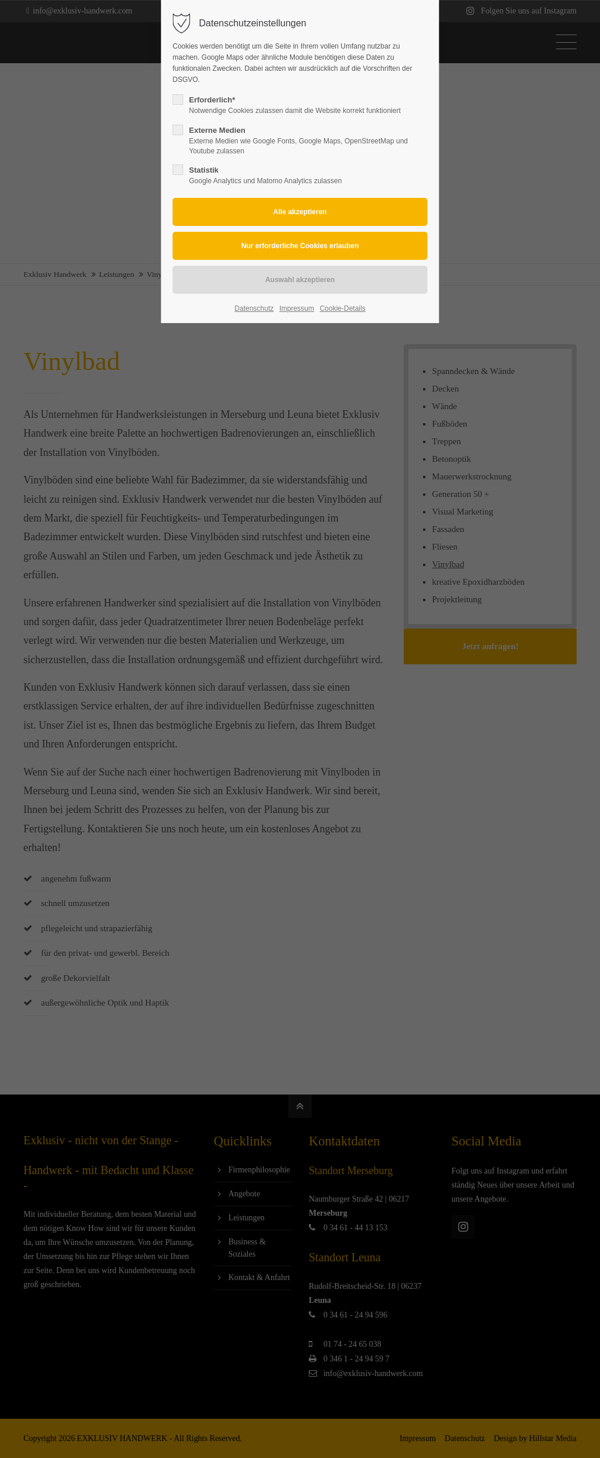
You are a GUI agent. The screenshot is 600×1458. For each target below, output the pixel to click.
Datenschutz (254, 308)
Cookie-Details (343, 308)
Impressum (296, 308)
